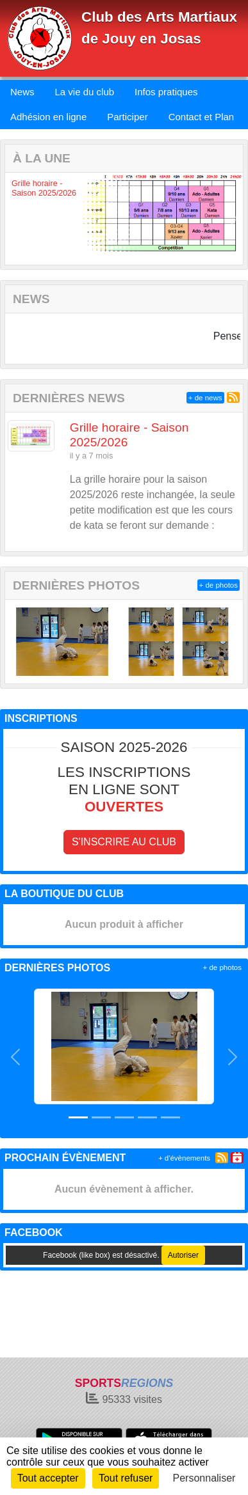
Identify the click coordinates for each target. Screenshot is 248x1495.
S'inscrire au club (124, 841)
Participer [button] (127, 116)
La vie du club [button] (85, 91)
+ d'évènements (184, 1158)
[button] (14, 218)
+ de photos (218, 585)
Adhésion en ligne (48, 116)
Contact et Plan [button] (202, 116)
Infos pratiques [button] (166, 91)
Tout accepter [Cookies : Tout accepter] (48, 1478)
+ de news (205, 398)
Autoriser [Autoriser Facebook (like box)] (183, 1255)
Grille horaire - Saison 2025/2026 (44, 188)
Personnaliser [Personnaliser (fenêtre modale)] (204, 1478)
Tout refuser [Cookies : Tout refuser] (126, 1478)
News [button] (22, 91)
